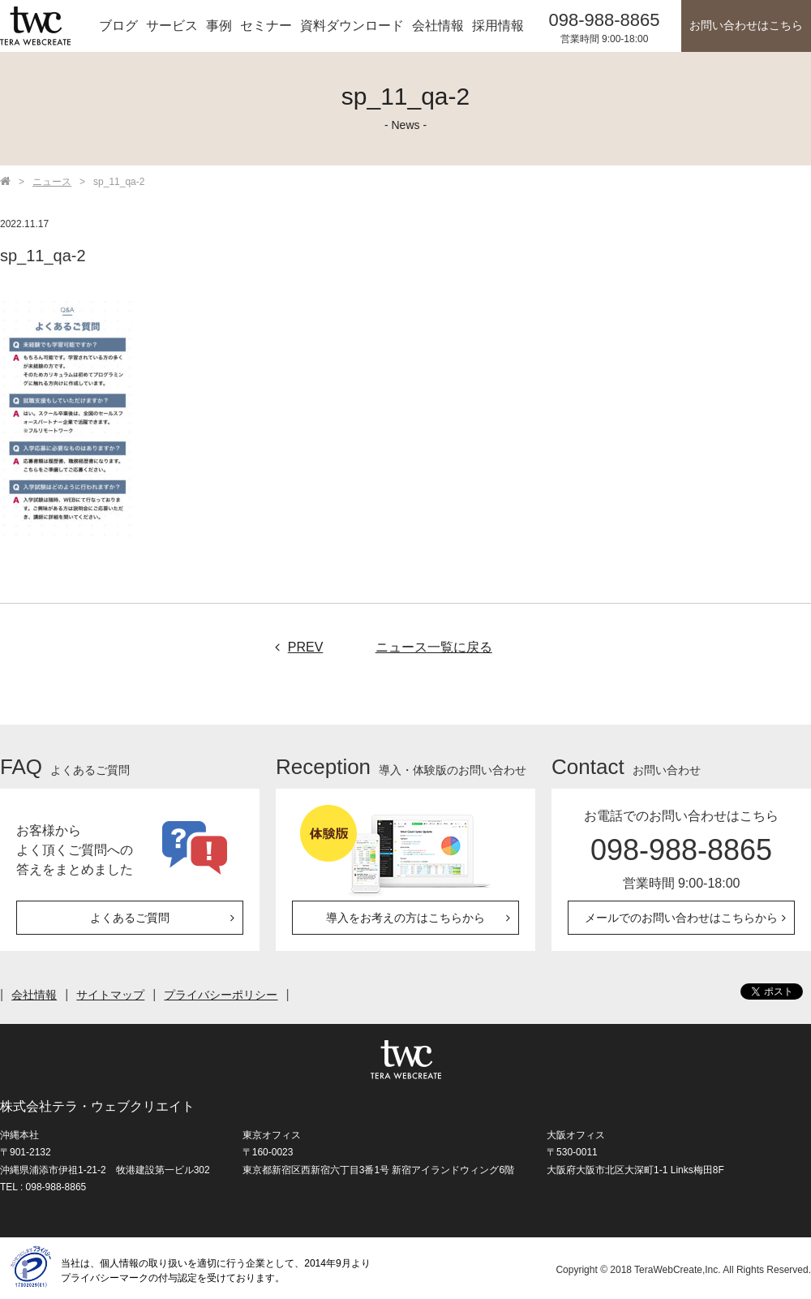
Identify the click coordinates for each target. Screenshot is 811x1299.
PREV (295, 647)
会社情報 (438, 25)
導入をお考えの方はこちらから (405, 917)
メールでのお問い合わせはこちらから (681, 917)
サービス (172, 25)
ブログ (118, 25)
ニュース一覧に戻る (433, 647)
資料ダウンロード (352, 25)
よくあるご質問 (129, 917)
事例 (219, 25)
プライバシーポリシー (220, 994)
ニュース (51, 181)
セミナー (266, 25)
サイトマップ (110, 994)
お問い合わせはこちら (746, 25)
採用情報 (498, 25)
